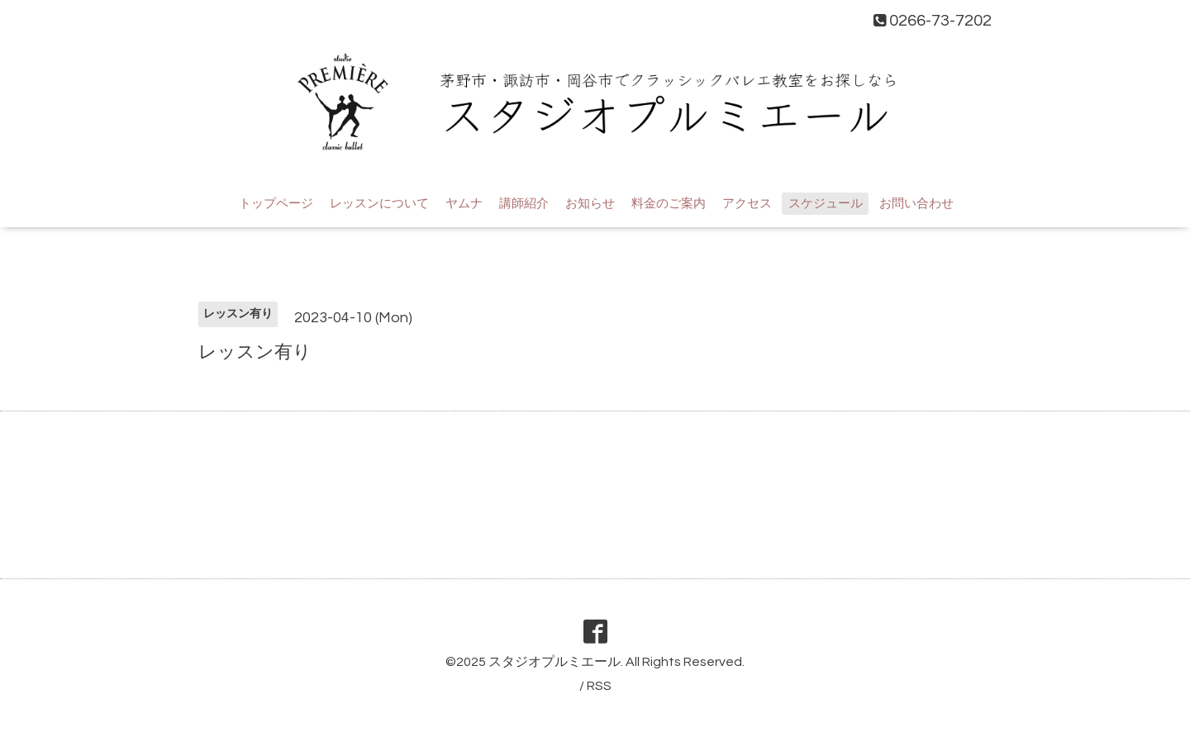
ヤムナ (464, 203)
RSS (599, 685)
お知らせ (590, 203)
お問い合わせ (916, 203)
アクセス (747, 203)
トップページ (276, 203)
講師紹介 (524, 203)
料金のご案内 (668, 203)
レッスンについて (379, 203)
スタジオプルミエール (554, 661)
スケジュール (825, 203)
